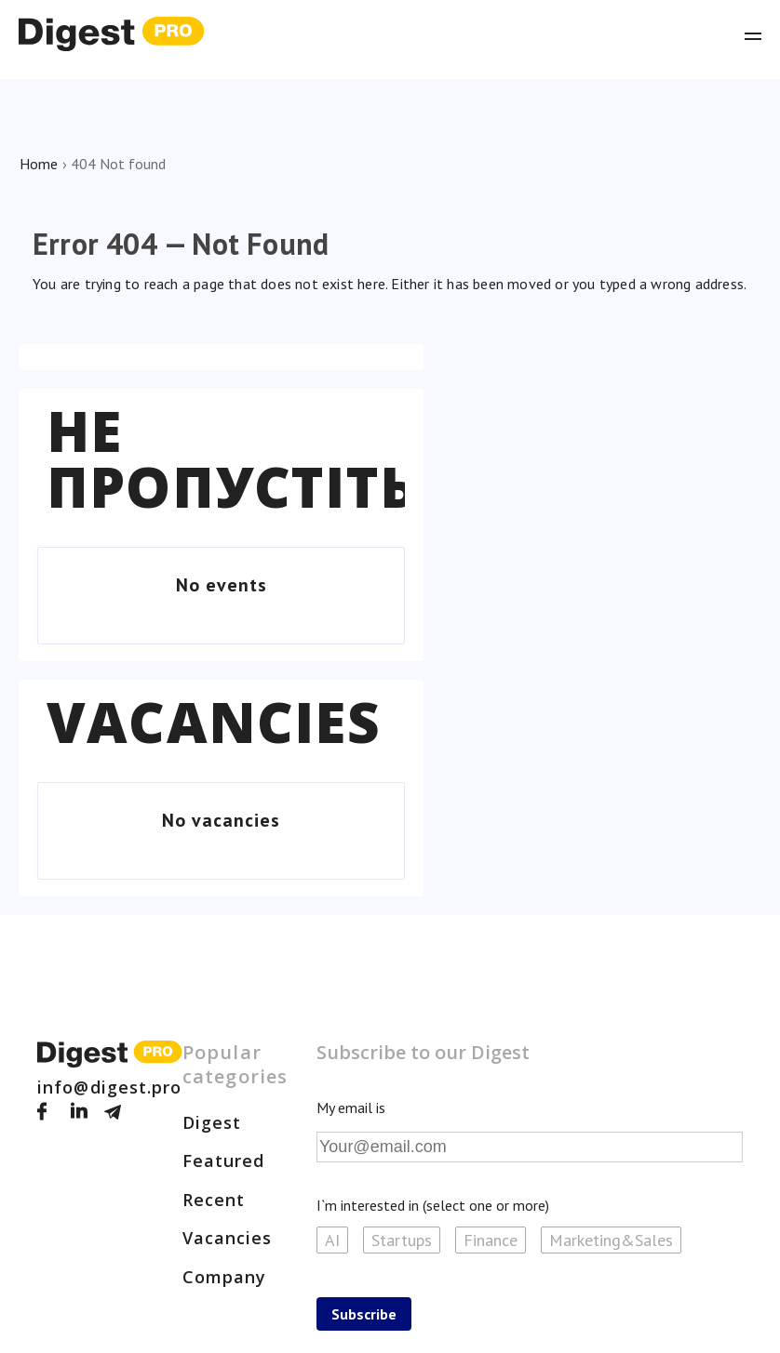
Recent (214, 1199)
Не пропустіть (232, 458)
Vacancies (214, 721)
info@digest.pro (109, 1087)
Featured (223, 1160)
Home (39, 163)
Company (224, 1277)
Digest (212, 1122)
